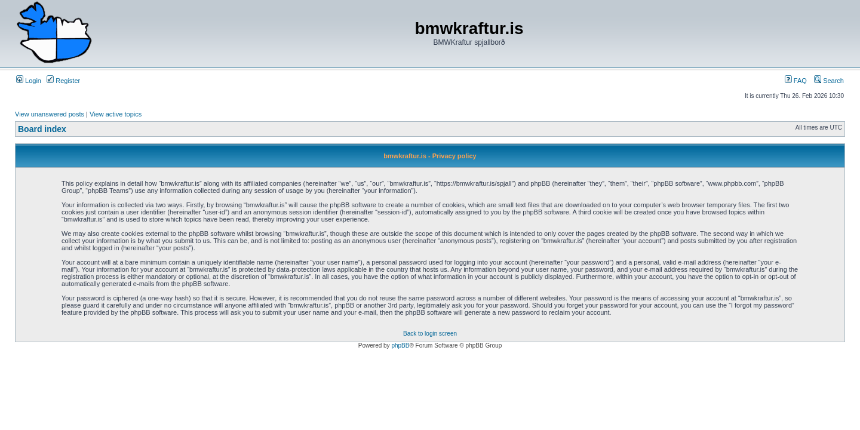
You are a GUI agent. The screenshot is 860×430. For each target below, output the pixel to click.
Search (829, 80)
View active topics (116, 114)
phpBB (400, 345)
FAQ (796, 80)
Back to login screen (430, 333)
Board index (42, 129)
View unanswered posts (49, 114)
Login (28, 80)
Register (63, 80)
